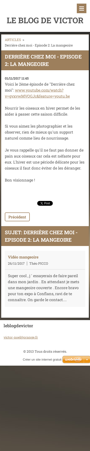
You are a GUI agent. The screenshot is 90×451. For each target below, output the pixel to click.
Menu (81, 8)
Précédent (17, 216)
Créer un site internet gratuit (42, 359)
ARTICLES (13, 39)
